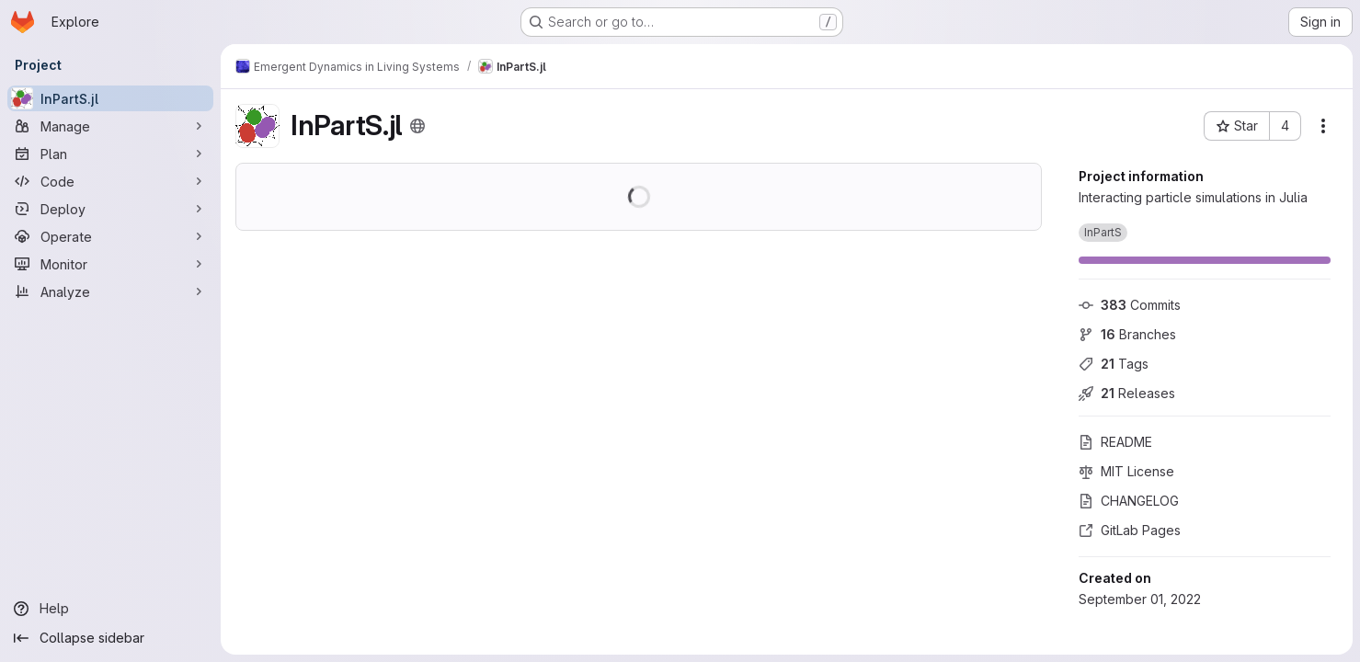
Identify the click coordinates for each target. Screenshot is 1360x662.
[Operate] (110, 236)
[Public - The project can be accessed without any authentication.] (417, 126)
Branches (1127, 334)
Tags (1114, 363)
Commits (1130, 305)
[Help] (110, 609)
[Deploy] (110, 209)
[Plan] (110, 153)
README (1115, 442)
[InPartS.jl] (110, 98)
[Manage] (110, 126)
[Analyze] (110, 291)
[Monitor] (110, 264)
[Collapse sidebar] (110, 638)
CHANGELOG (1129, 500)
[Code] (110, 181)
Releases (1127, 393)
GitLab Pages (1130, 530)
